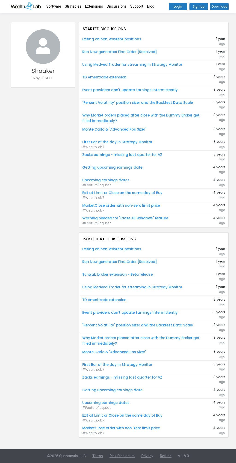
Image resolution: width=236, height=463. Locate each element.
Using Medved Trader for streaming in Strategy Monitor (132, 64)
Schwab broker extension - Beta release (117, 274)
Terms (97, 456)
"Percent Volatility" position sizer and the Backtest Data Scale (137, 102)
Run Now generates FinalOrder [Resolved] (119, 51)
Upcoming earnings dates (106, 180)
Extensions (94, 6)
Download (219, 6)
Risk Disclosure (122, 456)
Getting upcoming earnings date (112, 167)
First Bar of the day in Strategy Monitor (117, 142)
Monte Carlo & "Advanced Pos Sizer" (114, 129)
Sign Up (199, 6)
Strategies (73, 6)
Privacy (147, 456)
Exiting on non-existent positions (111, 39)
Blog (150, 6)
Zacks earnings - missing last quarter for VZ (122, 154)
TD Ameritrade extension (104, 77)
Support (136, 6)
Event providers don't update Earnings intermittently (130, 89)
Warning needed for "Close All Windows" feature (125, 218)
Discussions (117, 6)
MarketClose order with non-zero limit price (121, 205)
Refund (166, 456)
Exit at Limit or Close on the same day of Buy (122, 192)
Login (178, 6)
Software (53, 6)
